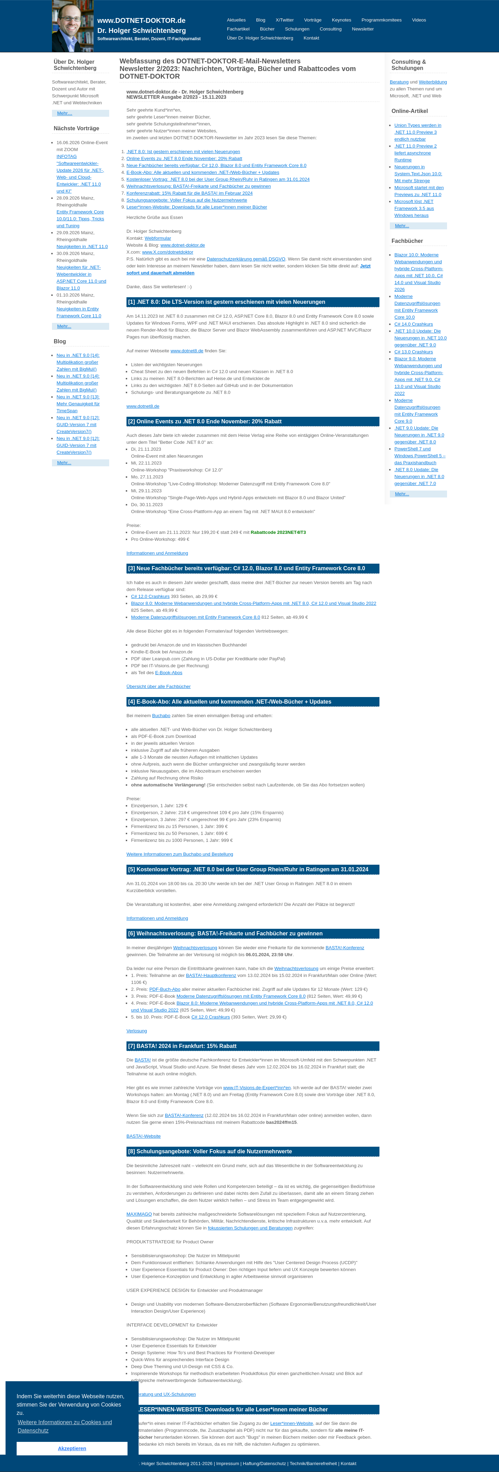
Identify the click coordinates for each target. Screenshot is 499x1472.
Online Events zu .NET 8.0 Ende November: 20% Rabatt (184, 158)
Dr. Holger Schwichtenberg (141, 30)
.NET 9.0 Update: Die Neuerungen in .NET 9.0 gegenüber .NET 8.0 (419, 434)
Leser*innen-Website (291, 1423)
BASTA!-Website (143, 1136)
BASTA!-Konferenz (345, 947)
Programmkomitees (382, 20)
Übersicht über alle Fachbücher (158, 686)
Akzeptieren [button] (72, 1448)
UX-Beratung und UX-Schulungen (161, 1394)
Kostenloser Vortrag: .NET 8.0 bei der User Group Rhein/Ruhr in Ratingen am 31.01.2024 (218, 179)
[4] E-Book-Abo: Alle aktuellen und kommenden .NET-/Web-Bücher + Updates (229, 702)
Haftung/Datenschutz (264, 1463)
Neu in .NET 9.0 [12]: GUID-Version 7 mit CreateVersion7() (77, 424)
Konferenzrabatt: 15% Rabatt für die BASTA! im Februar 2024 (189, 193)
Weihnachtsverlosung (195, 947)
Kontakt (311, 38)
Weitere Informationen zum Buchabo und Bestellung (179, 854)
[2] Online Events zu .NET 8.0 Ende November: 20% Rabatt (205, 421)
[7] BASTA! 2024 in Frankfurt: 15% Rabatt (182, 1046)
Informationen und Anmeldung (157, 553)
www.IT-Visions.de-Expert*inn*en (257, 1087)
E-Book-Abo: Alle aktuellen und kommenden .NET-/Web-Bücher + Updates (202, 172)
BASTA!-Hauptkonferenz (211, 975)
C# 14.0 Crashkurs (413, 324)
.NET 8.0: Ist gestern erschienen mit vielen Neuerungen (183, 151)
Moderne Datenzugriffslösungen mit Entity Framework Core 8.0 (195, 617)
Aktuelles (236, 20)
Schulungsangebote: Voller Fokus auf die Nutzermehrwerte (186, 200)
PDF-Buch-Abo (165, 989)
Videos (419, 20)
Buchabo (161, 715)
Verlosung (136, 1030)
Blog (260, 20)
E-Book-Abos (169, 672)
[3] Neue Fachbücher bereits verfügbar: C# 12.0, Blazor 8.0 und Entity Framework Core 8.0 (246, 568)
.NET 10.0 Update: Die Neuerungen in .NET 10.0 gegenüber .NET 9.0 (420, 337)
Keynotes (341, 20)
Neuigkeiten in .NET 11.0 (82, 246)
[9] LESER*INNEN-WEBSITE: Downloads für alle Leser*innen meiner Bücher (228, 1409)
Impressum (227, 1463)
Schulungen (297, 29)
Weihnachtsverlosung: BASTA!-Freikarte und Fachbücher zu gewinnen (198, 186)
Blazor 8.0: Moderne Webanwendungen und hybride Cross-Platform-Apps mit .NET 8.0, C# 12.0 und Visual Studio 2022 (253, 603)
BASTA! (143, 1060)
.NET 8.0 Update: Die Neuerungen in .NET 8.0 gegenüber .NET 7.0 (419, 476)
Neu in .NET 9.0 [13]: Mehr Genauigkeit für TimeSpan (77, 403)
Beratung (399, 82)
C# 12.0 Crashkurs (150, 596)
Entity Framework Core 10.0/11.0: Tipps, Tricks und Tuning (80, 218)
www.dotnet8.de (186, 350)
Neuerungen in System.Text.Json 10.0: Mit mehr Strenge (418, 173)
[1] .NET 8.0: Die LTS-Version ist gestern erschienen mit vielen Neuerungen (226, 302)
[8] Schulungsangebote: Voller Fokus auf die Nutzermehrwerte (210, 1151)
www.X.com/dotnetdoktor (167, 252)
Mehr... (64, 326)
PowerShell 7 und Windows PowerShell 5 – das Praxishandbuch (419, 455)
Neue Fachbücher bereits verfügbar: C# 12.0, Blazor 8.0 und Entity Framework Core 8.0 (216, 165)
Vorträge (313, 20)
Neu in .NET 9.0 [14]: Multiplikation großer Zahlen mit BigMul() (77, 362)
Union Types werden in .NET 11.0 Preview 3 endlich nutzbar (417, 132)
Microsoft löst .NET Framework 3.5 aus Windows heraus (414, 208)
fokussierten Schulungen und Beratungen (250, 1228)
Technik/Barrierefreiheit (313, 1463)
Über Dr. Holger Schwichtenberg (260, 38)
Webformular (158, 238)
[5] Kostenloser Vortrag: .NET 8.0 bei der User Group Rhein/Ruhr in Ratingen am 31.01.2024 (248, 869)
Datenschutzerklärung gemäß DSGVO (246, 259)
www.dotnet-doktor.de (182, 245)
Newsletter (363, 29)
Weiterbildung (433, 82)
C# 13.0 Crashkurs (413, 351)
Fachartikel (238, 29)
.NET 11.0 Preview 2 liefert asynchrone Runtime (415, 152)
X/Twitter (285, 20)
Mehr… (64, 113)
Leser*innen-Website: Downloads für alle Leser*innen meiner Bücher (196, 207)
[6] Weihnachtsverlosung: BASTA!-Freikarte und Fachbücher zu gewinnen (225, 933)
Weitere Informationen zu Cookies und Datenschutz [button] (65, 1426)
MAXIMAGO (139, 1214)
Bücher (267, 29)
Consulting (331, 29)
